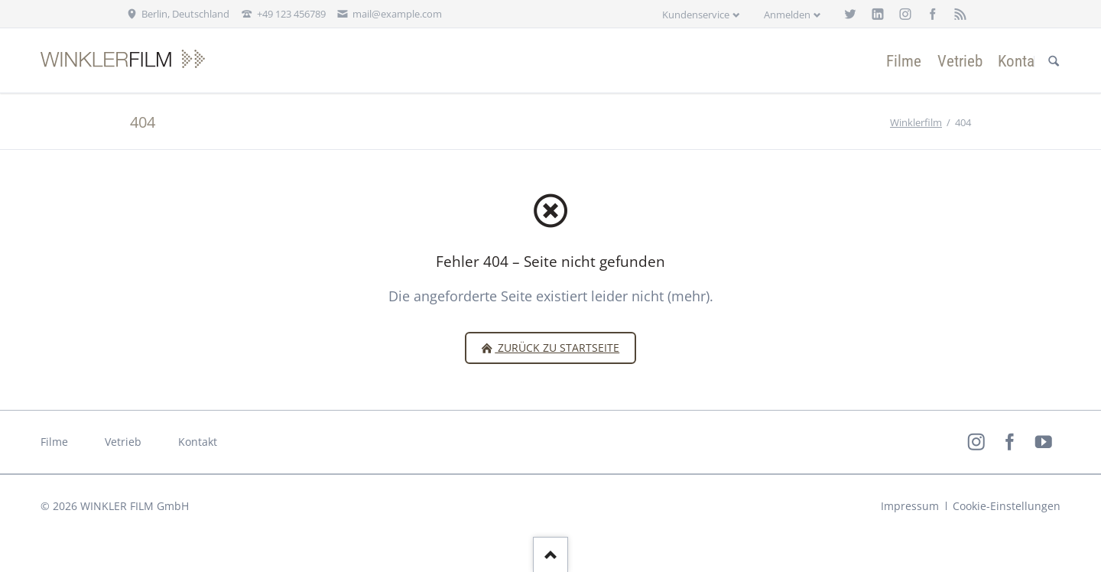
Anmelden (787, 14)
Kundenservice (695, 14)
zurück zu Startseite (557, 347)
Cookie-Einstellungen (1006, 506)
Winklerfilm (916, 122)
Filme (54, 441)
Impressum (910, 506)
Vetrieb (123, 441)
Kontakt (197, 441)
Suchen (1053, 61)
